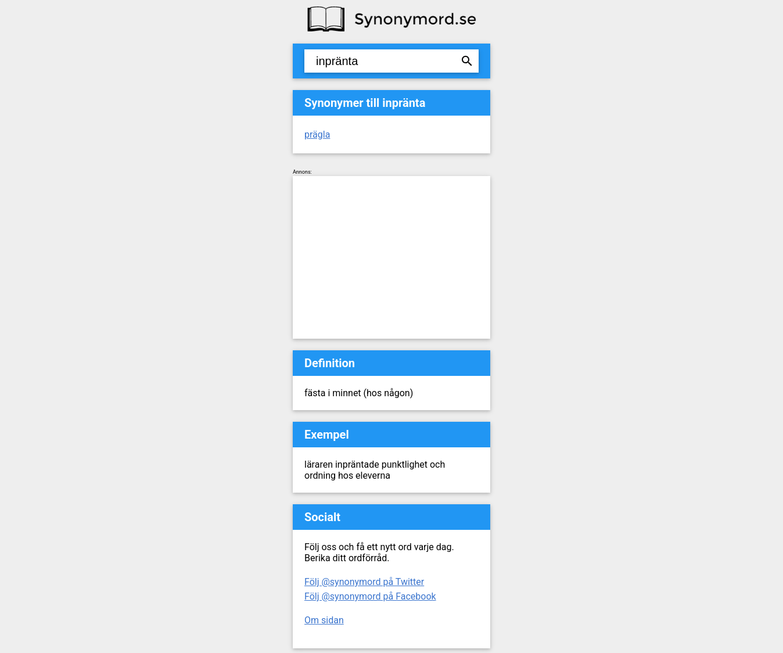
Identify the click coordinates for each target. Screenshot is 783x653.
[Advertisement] (391, 257)
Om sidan (324, 620)
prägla (317, 134)
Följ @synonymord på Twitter (364, 581)
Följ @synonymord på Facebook (370, 596)
